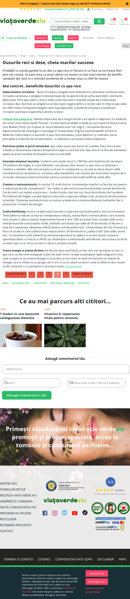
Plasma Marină (81, 29)
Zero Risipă (42, 45)
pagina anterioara (16, 273)
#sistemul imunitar (62, 283)
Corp (3, 309)
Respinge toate (97, 581)
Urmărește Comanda (16, 503)
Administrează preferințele (95, 590)
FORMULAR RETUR (12, 491)
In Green (86, 26)
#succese (83, 283)
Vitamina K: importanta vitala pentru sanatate (62, 316)
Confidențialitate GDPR (73, 561)
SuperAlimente (58, 29)
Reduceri (41, 37)
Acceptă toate (96, 573)
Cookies (44, 561)
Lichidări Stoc (64, 45)
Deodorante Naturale (68, 26)
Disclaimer (105, 561)
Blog (125, 45)
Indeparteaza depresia (17, 119)
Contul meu (95, 9)
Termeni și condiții (18, 561)
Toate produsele (15, 38)
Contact (126, 9)
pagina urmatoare (82, 273)
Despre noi (112, 9)
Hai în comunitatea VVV (18, 509)
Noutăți (58, 37)
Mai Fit (73, 37)
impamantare (73, 266)
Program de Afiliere (15, 514)
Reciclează (8, 520)
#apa (6, 283)
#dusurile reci (21, 283)
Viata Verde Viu (8, 55)
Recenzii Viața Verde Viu (18, 497)
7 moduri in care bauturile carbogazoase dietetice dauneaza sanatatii (19, 316)
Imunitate (88, 37)
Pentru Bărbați (106, 37)
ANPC (123, 561)
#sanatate (40, 283)
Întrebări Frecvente (15, 526)
